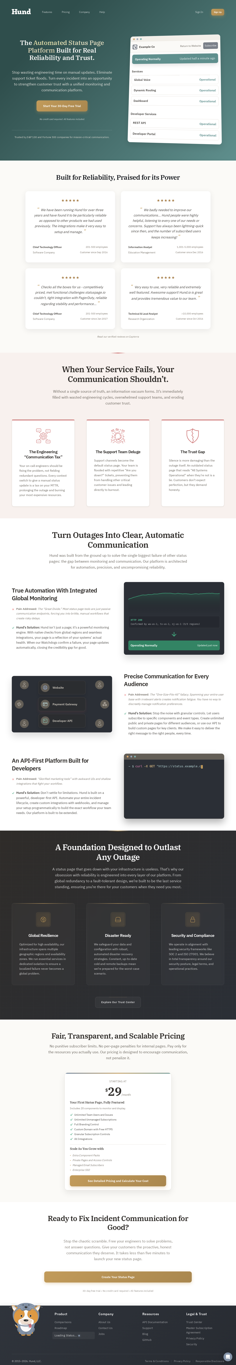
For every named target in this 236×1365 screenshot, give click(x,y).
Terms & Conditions (157, 1361)
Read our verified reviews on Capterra (118, 336)
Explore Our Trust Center (118, 1002)
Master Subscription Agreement (199, 1330)
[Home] (21, 12)
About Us (104, 1322)
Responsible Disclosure (210, 1361)
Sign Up (218, 12)
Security (191, 1344)
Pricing (66, 12)
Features (47, 12)
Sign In (199, 12)
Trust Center (194, 1322)
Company (84, 12)
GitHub (147, 1340)
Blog (145, 1334)
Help (102, 12)
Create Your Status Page (118, 1277)
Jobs (101, 1334)
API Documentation (155, 1322)
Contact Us (105, 1328)
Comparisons (63, 1322)
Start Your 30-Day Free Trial (62, 106)
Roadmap (61, 1328)
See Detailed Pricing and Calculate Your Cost (118, 1181)
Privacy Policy (195, 1338)
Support (147, 1328)
